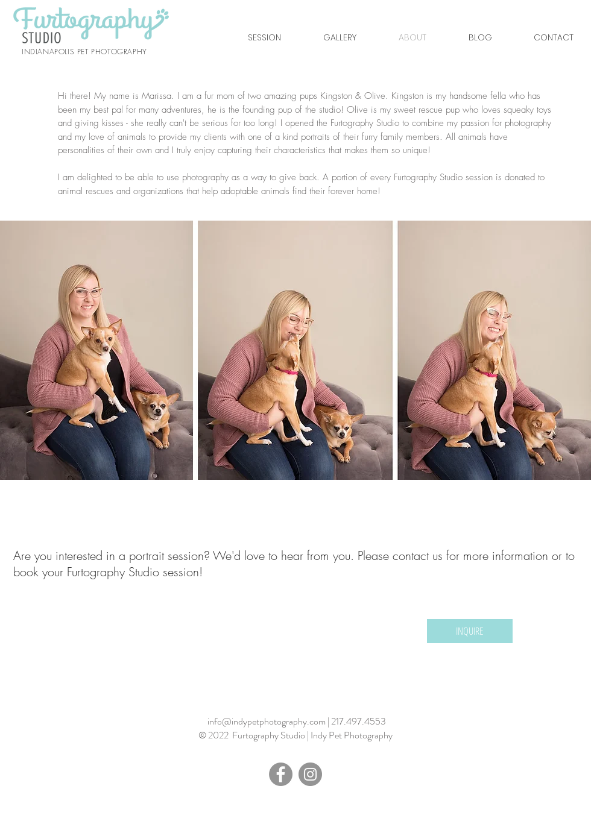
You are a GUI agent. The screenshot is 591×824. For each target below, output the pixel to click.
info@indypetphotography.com (266, 721)
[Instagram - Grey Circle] (310, 774)
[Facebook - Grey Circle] (280, 774)
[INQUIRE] (470, 631)
